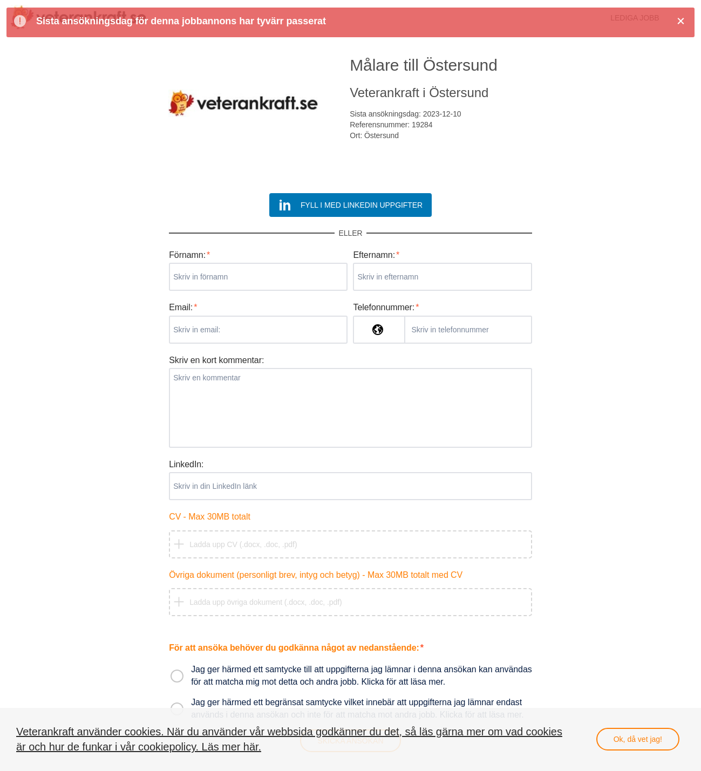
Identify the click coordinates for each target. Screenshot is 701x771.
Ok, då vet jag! (638, 739)
